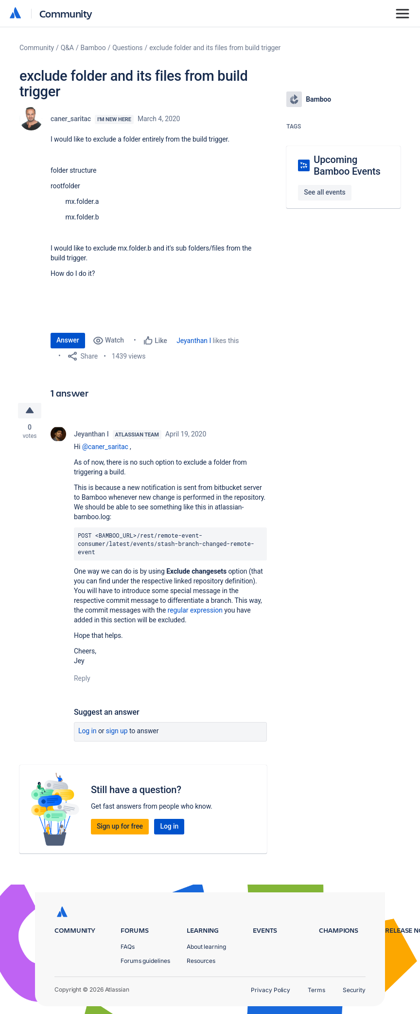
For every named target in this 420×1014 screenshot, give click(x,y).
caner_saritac (71, 119)
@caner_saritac (105, 447)
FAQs (128, 946)
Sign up (117, 731)
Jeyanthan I (193, 340)
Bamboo (93, 48)
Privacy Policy (270, 990)
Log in (87, 731)
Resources (201, 960)
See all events (324, 192)
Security (354, 990)
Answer (67, 340)
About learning (206, 946)
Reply (82, 678)
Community (65, 13)
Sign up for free (120, 826)
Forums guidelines (145, 960)
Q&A (67, 48)
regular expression (195, 610)
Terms (316, 990)
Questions (127, 48)
